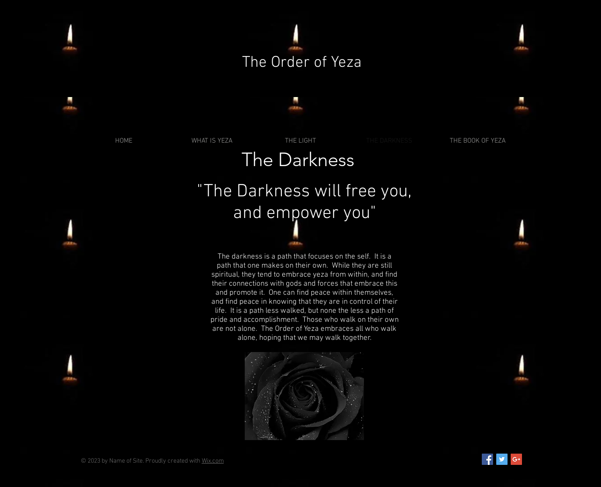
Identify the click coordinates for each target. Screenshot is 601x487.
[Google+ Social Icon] (516, 459)
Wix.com (213, 461)
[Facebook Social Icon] (487, 459)
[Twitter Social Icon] (502, 459)
